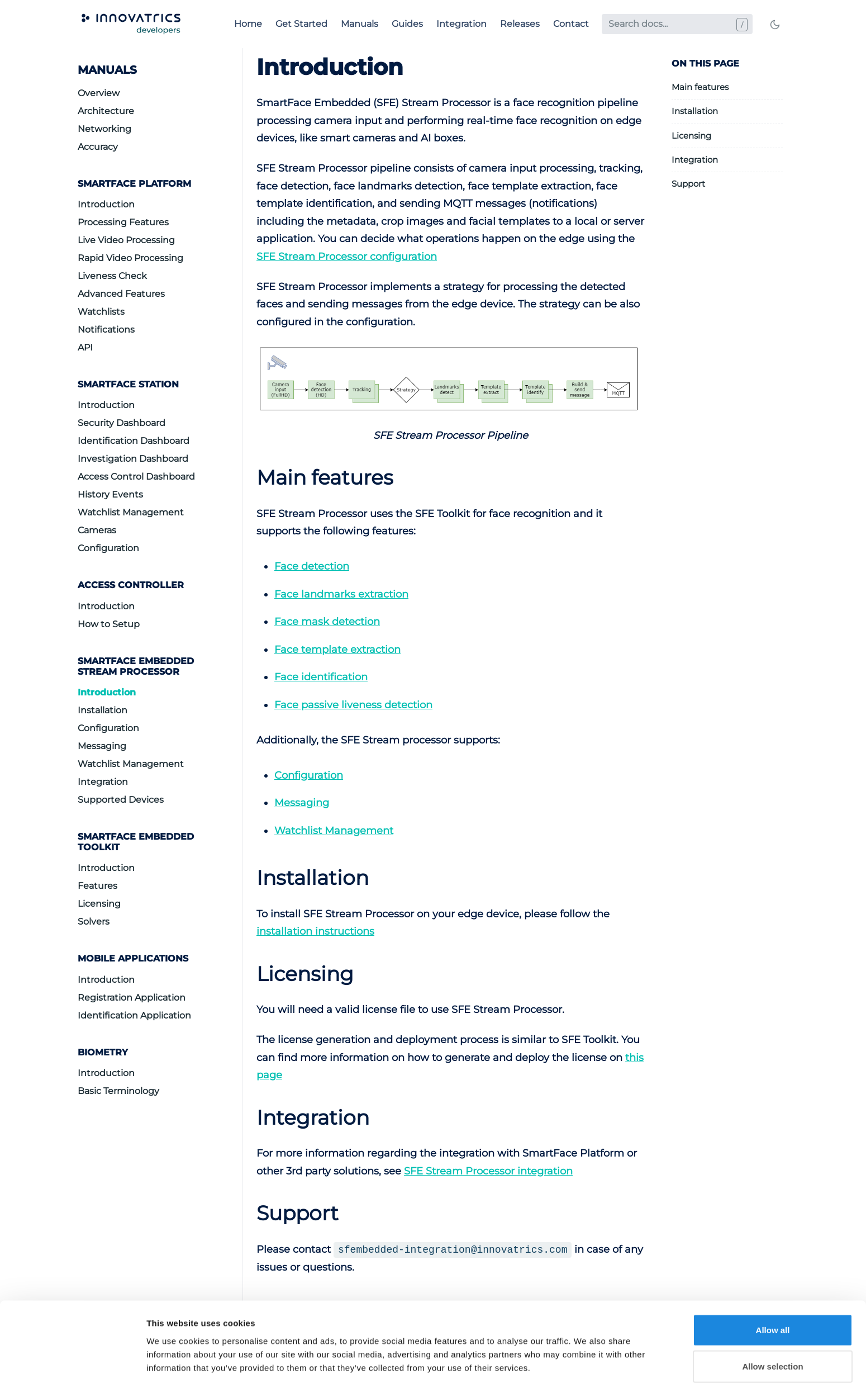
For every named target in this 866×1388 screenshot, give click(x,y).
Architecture (106, 111)
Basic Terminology (118, 1091)
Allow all (773, 941)
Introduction (106, 204)
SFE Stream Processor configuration (346, 256)
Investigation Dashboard (133, 458)
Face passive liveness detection (353, 705)
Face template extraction (337, 649)
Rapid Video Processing (130, 258)
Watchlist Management (131, 512)
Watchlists (101, 311)
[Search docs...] (677, 24)
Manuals (359, 23)
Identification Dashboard (133, 440)
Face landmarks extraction (341, 594)
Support (688, 183)
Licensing (99, 903)
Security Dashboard (121, 423)
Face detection (311, 566)
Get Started (301, 23)
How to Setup (109, 624)
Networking (104, 129)
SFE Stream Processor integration (488, 1171)
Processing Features (123, 222)
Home (248, 23)
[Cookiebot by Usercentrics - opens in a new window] (72, 1015)
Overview (99, 93)
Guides (407, 23)
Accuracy (98, 146)
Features (97, 885)
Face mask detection (327, 621)
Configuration (108, 548)
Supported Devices (121, 799)
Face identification (321, 677)
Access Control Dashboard (136, 476)
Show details (586, 1015)
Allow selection (772, 978)
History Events (110, 494)
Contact (571, 23)
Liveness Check (112, 276)
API (85, 347)
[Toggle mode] (775, 24)
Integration (461, 23)
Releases (520, 23)
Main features (700, 87)
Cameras (97, 530)
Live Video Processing (126, 240)
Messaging (102, 746)
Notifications (106, 329)
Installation (102, 710)
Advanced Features (121, 293)
